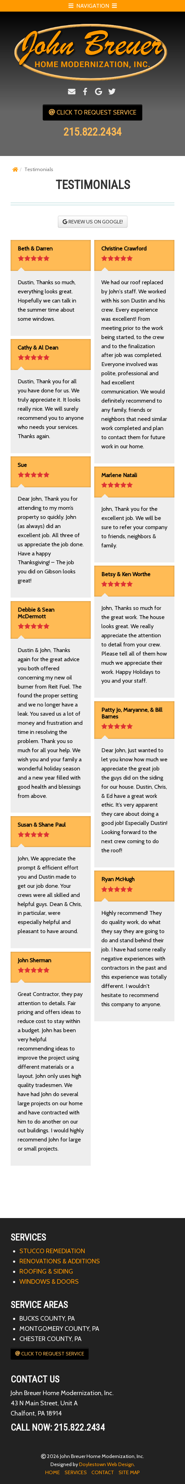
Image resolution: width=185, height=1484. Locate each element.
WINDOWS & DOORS (49, 1282)
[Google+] (98, 92)
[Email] (72, 92)
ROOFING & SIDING (46, 1271)
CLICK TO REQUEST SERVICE (92, 112)
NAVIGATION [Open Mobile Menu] (92, 5)
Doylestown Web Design (106, 1464)
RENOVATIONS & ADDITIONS (59, 1261)
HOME (52, 1472)
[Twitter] (112, 92)
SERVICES (76, 1472)
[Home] (15, 169)
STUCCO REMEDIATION (52, 1251)
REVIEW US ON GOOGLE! (92, 222)
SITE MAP (129, 1472)
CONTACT (102, 1472)
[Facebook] (85, 92)
